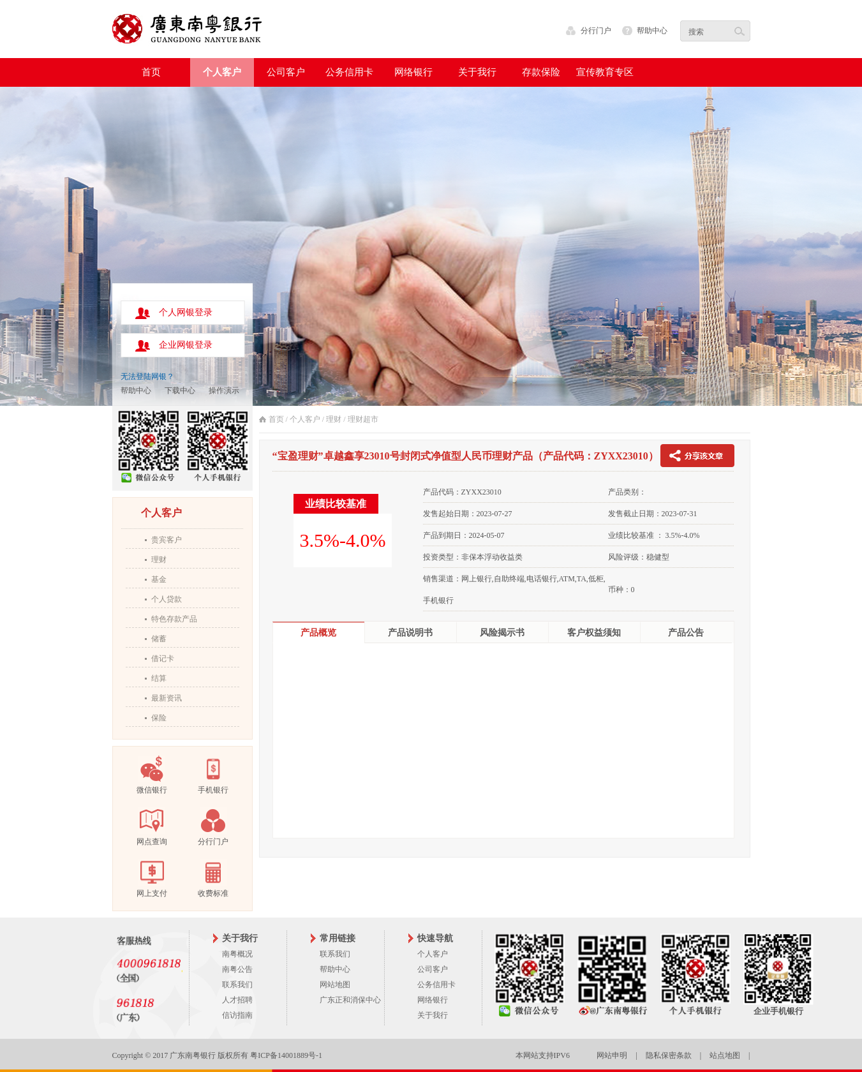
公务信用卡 (436, 984)
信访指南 (237, 1015)
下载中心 (180, 390)
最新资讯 (166, 698)
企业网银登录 (185, 345)
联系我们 (237, 984)
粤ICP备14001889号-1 (286, 1055)
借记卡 (162, 658)
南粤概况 (237, 953)
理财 (159, 559)
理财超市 (363, 419)
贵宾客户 (166, 539)
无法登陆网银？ (147, 376)
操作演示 (224, 390)
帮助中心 (652, 30)
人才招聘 (237, 999)
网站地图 (335, 984)
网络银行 (432, 999)
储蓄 (159, 638)
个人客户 (305, 419)
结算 (159, 678)
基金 (159, 579)
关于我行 (432, 1015)
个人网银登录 (185, 312)
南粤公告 (237, 969)
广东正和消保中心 (350, 999)
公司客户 (432, 969)
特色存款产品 (174, 618)
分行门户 (596, 30)
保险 (159, 717)
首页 (151, 72)
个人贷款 (166, 599)
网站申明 (612, 1055)
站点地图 (725, 1055)
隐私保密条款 (669, 1055)
